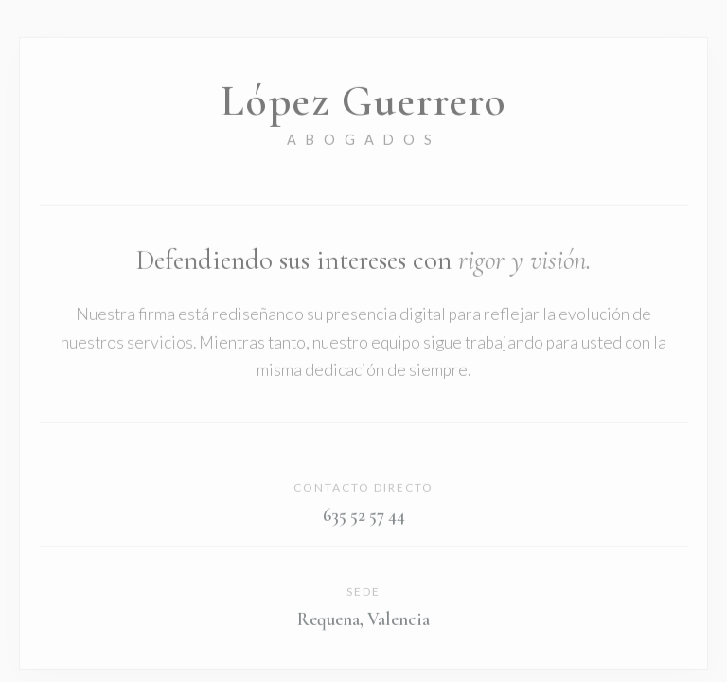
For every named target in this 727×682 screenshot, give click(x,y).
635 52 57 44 (364, 517)
